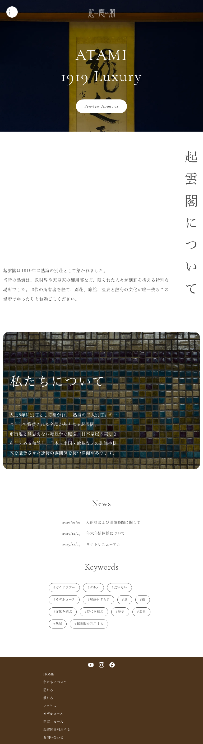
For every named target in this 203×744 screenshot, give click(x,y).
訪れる (48, 690)
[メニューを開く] (12, 12)
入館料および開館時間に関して (113, 522)
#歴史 (120, 611)
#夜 (142, 599)
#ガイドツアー (64, 587)
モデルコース (53, 714)
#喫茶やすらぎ (98, 599)
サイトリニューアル (103, 544)
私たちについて (55, 682)
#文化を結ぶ (62, 611)
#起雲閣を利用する (88, 624)
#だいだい (119, 587)
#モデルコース (64, 599)
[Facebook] (112, 665)
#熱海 (57, 624)
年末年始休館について (105, 533)
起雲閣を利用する (56, 729)
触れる (48, 698)
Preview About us (101, 106)
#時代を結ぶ (93, 611)
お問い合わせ (53, 737)
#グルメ (93, 587)
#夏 (124, 599)
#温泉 (141, 611)
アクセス (50, 706)
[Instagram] (101, 665)
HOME (48, 674)
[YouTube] (91, 665)
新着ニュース (53, 721)
